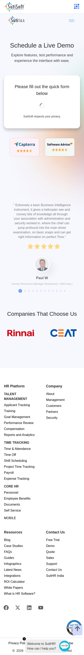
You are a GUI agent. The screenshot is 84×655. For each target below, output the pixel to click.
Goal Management (17, 417)
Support (51, 563)
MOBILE (10, 518)
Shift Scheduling (15, 460)
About (50, 394)
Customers (53, 405)
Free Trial (53, 540)
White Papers (13, 587)
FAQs (8, 552)
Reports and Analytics (19, 435)
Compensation (14, 429)
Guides (9, 557)
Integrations (12, 575)
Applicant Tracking (17, 405)
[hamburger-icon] (76, 7)
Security (52, 417)
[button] (20, 291)
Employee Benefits (17, 498)
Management (55, 400)
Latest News (12, 569)
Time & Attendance (17, 448)
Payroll (9, 472)
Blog (7, 540)
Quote (50, 552)
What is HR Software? (19, 593)
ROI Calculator (14, 581)
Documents (12, 504)
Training (9, 411)
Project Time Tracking (19, 466)
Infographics (12, 563)
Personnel (11, 492)
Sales (50, 557)
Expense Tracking (16, 478)
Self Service (12, 510)
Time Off (10, 454)
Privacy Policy (18, 643)
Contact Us (54, 569)
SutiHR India (55, 575)
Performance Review (19, 423)
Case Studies (13, 546)
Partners (52, 411)
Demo (50, 546)
